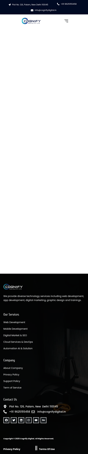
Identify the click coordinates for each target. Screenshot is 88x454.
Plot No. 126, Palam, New (25, 406)
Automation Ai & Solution (17, 348)
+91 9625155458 (19, 411)
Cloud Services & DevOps (18, 342)
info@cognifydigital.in (51, 411)
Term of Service (12, 387)
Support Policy (11, 381)
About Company (13, 368)
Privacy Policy (11, 374)
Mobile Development (15, 328)
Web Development (14, 322)
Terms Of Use (47, 449)
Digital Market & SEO (15, 335)
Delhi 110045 (50, 406)
